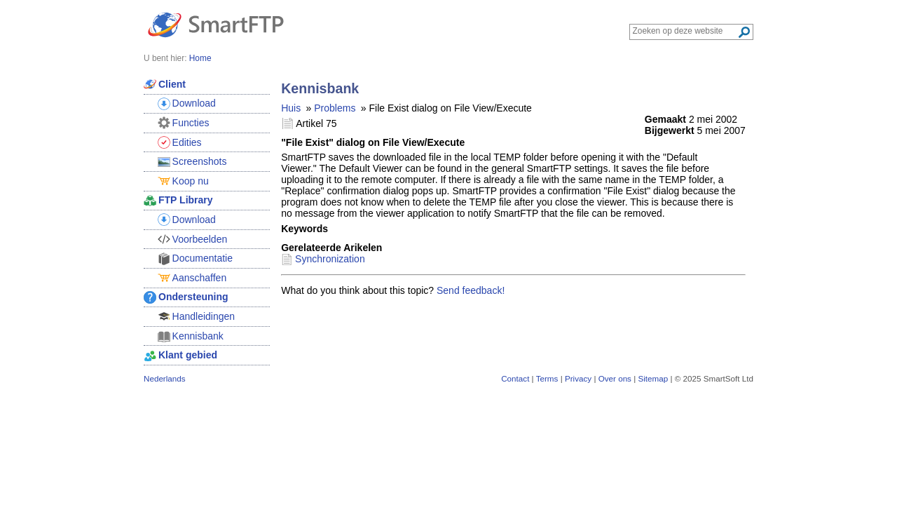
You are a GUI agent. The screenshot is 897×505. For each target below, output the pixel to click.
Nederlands (165, 378)
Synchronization (330, 258)
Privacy (578, 378)
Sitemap (653, 378)
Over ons (614, 378)
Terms (547, 378)
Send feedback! (471, 290)
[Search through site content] (685, 31)
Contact (515, 378)
